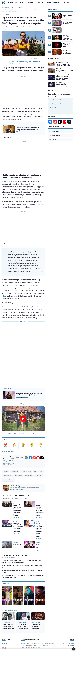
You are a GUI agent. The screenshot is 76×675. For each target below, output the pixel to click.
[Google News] (26, 457)
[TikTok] (42, 457)
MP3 (48, 2)
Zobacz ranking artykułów (8, 451)
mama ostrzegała (7, 475)
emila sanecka (18, 475)
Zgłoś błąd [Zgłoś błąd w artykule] (41, 58)
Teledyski (40, 2)
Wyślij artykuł (54, 131)
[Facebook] (30, 457)
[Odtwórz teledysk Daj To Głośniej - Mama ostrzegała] (23, 418)
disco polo (5, 471)
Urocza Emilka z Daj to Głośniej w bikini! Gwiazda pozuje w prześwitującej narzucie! (22, 566)
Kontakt (52, 139)
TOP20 (66, 2)
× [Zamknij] (73, 649)
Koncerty (57, 2)
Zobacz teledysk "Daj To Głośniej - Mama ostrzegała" (23, 434)
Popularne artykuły (53, 58)
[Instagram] (34, 457)
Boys (35, 471)
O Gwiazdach (20, 7)
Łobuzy (4, 296)
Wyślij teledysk (54, 135)
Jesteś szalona (54, 112)
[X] (69, 122)
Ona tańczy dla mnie (55, 104)
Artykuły (30, 2)
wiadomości (38, 475)
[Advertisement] (23, 91)
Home (21, 2)
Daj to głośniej (14, 471)
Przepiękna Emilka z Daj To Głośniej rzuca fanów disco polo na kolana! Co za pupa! (23, 571)
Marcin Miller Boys (26, 471)
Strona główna (5, 7)
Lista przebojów (52, 9)
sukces (41, 471)
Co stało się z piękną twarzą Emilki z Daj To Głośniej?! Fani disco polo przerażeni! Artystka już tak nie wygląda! (21, 561)
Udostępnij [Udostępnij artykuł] (33, 58)
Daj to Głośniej (7, 181)
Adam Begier (6, 27)
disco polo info (28, 475)
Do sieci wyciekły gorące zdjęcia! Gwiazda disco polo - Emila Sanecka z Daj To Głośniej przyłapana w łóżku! (23, 576)
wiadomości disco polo (8, 479)
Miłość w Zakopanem (56, 108)
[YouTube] (38, 457)
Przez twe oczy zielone (56, 100)
